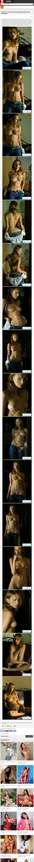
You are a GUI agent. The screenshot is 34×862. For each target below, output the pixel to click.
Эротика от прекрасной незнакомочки (6, 809)
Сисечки (7, 733)
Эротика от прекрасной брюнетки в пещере (8, 786)
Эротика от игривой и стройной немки (24, 786)
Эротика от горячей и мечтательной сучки (8, 762)
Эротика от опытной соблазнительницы (22, 762)
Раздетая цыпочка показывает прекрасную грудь (24, 856)
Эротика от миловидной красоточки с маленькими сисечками (23, 832)
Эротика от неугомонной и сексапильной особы (23, 809)
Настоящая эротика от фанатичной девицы (8, 832)
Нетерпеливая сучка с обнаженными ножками (6, 856)
